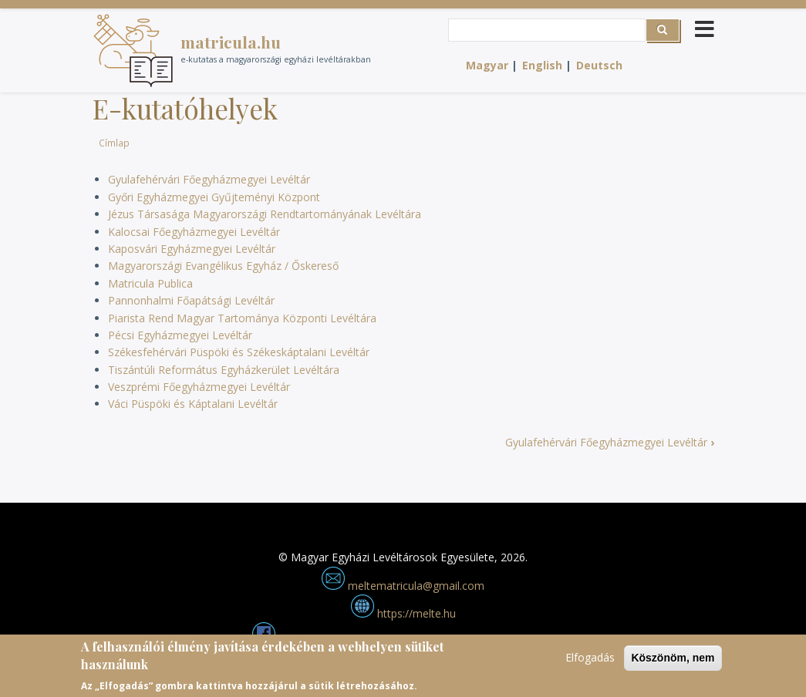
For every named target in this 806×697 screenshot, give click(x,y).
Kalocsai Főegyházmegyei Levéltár (194, 231)
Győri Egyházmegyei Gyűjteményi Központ (214, 197)
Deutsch (599, 65)
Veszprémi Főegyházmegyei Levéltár (199, 386)
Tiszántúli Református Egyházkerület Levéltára (223, 369)
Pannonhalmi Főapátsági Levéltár (191, 300)
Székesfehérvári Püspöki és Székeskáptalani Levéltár (238, 352)
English (542, 65)
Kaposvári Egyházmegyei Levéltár (191, 248)
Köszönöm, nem (672, 663)
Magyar (487, 65)
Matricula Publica (150, 283)
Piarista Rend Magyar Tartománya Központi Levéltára (242, 318)
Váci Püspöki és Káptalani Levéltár (193, 403)
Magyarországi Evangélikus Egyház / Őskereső (223, 265)
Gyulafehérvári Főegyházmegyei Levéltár (209, 179)
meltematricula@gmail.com (403, 585)
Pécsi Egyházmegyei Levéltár (180, 335)
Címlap (114, 142)
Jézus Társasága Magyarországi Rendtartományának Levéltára (264, 214)
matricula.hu (230, 41)
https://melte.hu (403, 613)
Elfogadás (590, 662)
